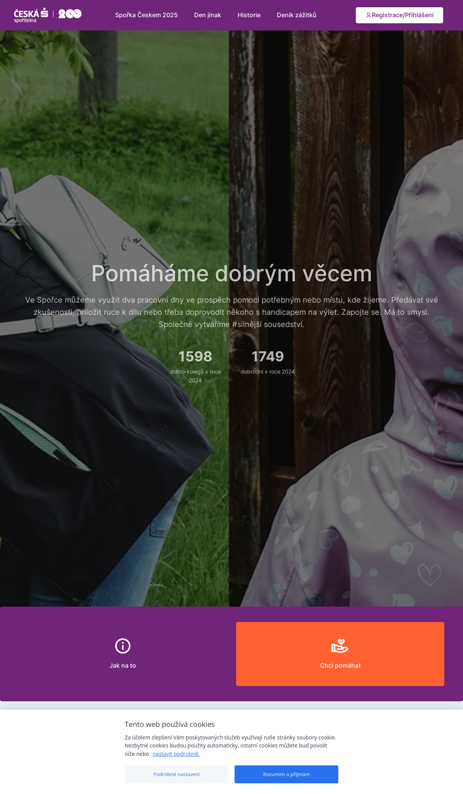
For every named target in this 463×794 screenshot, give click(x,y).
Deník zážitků (297, 15)
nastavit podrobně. (176, 753)
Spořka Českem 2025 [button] (147, 15)
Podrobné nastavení (176, 774)
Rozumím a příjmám (286, 774)
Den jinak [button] (208, 15)
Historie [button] (250, 15)
